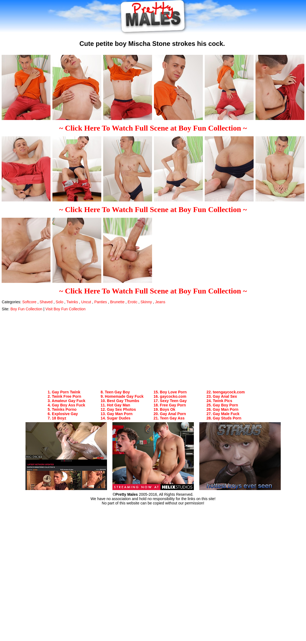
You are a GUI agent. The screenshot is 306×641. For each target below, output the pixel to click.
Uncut (86, 302)
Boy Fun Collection (26, 309)
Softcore (29, 302)
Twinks (72, 302)
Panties (100, 302)
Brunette (117, 302)
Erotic (132, 302)
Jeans (160, 302)
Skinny (146, 302)
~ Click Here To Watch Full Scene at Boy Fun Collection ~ (153, 128)
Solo (59, 302)
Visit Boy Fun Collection (65, 309)
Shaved (46, 302)
